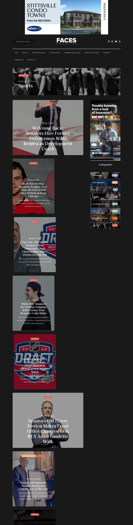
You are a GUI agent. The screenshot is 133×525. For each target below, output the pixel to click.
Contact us (57, 485)
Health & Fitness (91, 53)
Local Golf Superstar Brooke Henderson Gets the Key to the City (29, 363)
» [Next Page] (43, 457)
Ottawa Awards (59, 497)
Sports (25, 53)
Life (16, 53)
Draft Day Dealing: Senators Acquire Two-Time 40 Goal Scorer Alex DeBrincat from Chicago (29, 185)
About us (57, 482)
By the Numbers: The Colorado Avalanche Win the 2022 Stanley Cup (29, 425)
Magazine (19, 60)
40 (71, 454)
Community (55, 53)
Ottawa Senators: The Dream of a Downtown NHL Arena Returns (66, 422)
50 (75, 454)
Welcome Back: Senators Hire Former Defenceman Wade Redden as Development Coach (48, 138)
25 (61, 454)
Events (30, 60)
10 (40, 454)
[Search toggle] (119, 42)
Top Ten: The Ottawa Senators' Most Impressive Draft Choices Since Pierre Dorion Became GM (66, 183)
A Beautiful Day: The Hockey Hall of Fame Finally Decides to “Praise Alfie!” (66, 362)
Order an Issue (59, 488)
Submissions (58, 491)
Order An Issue (23, 41)
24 (58, 454)
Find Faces (57, 494)
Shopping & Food (72, 53)
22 (51, 454)
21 (47, 454)
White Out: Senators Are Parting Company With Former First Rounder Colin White (29, 243)
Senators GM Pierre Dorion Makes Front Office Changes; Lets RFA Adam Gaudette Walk (48, 313)
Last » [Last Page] (51, 457)
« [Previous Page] (33, 454)
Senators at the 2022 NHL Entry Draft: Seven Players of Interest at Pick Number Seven (66, 243)
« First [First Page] (25, 454)
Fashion (106, 53)
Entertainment (39, 53)
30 (68, 454)
